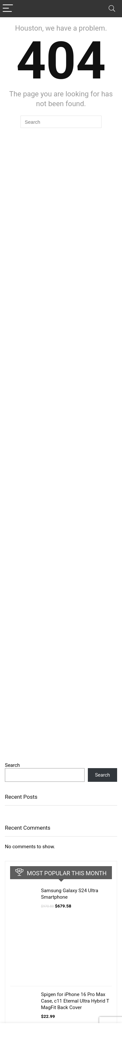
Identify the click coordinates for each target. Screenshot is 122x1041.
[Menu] (8, 8)
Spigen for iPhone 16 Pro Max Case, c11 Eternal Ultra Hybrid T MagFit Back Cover (75, 1001)
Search (12, 765)
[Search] (112, 8)
